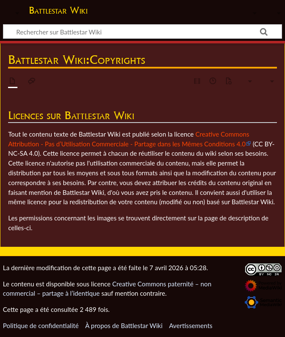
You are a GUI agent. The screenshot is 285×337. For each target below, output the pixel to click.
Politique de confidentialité (41, 325)
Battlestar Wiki (58, 10)
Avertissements (190, 325)
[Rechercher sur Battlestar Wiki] (142, 31)
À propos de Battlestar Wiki (123, 325)
